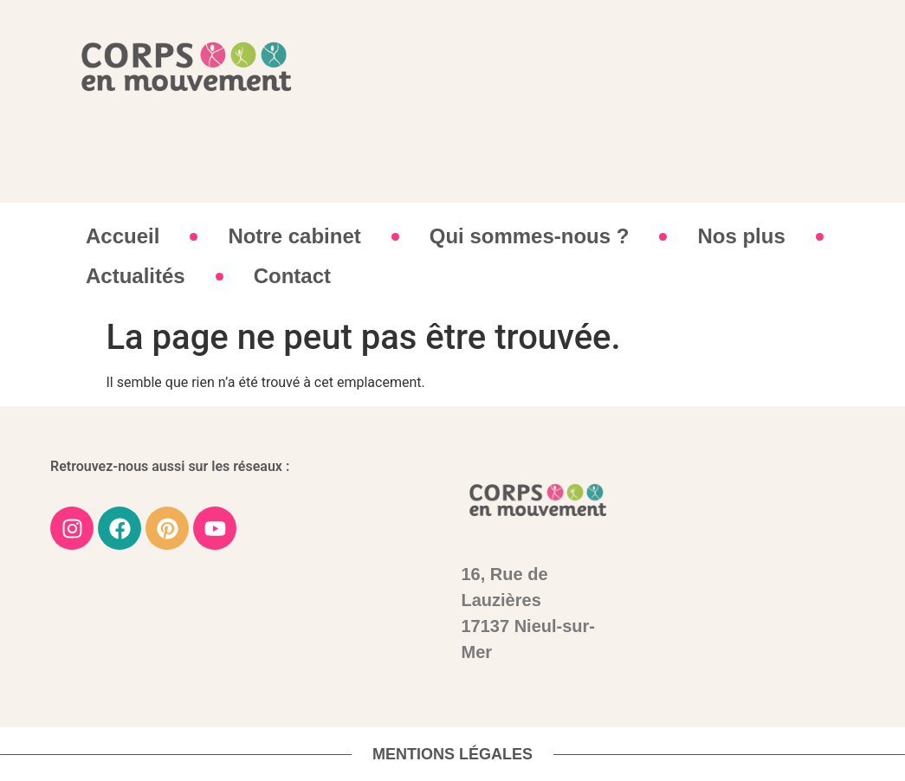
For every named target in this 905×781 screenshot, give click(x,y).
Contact (292, 275)
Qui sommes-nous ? (530, 236)
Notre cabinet (294, 236)
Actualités (135, 275)
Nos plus (741, 236)
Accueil (122, 236)
